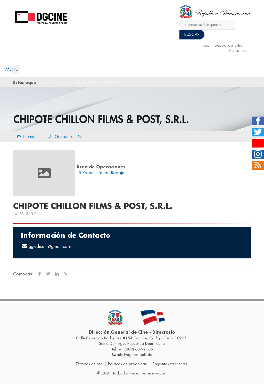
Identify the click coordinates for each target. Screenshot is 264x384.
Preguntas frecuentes (170, 364)
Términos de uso (89, 364)
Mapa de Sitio (229, 45)
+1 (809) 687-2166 (136, 349)
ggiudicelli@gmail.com (50, 246)
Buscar (192, 34)
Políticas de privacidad (127, 364)
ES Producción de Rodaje (100, 172)
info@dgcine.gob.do (134, 355)
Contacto (238, 51)
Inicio (205, 45)
